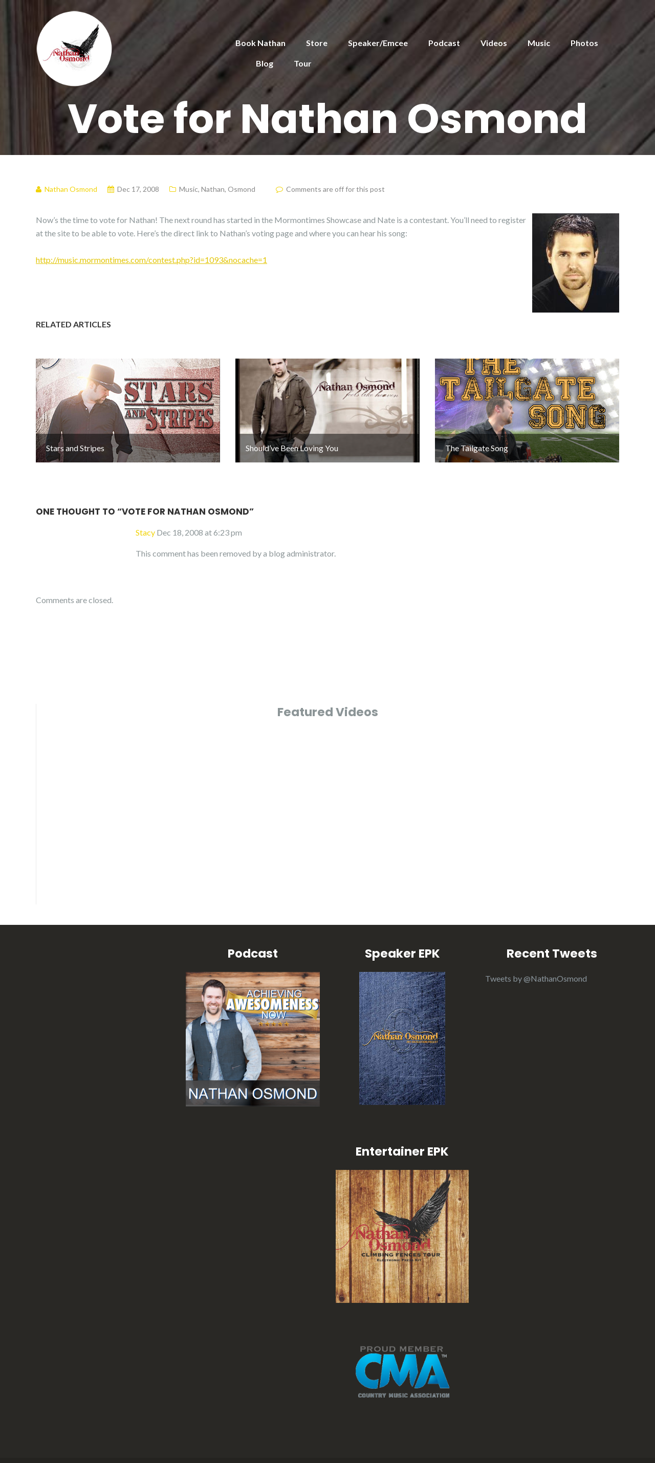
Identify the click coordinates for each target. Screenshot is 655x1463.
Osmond (241, 189)
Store (317, 43)
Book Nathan (260, 43)
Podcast (444, 43)
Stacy (145, 497)
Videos (494, 43)
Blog (264, 63)
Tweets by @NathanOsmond (536, 943)
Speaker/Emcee (378, 43)
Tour (303, 63)
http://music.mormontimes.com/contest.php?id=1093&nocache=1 (151, 259)
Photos (584, 43)
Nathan (213, 189)
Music (539, 43)
